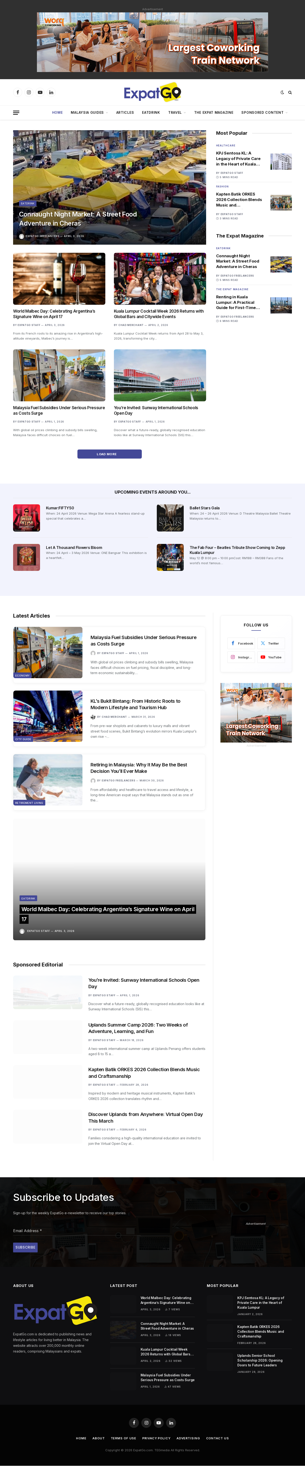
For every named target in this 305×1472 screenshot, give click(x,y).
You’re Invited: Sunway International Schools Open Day (156, 410)
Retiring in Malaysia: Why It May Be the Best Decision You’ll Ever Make (141, 769)
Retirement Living (29, 805)
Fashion (222, 186)
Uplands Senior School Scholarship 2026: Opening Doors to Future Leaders (259, 1366)
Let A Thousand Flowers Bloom (74, 547)
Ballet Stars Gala (205, 508)
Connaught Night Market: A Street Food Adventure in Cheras (82, 218)
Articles (125, 112)
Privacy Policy (156, 1444)
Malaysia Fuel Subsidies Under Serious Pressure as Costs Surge (59, 410)
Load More (109, 454)
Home (57, 112)
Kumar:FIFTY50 (60, 508)
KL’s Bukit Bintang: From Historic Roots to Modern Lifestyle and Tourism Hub (138, 704)
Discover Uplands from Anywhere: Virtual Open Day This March (143, 1117)
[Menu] (16, 112)
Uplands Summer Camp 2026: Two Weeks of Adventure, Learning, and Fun (140, 1013)
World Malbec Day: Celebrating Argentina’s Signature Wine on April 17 (54, 314)
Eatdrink (28, 202)
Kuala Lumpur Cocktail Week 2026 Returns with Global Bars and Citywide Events (159, 314)
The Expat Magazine (214, 112)
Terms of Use (123, 1444)
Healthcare (225, 145)
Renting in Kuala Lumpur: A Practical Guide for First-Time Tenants (236, 303)
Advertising (189, 1444)
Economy (22, 677)
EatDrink (151, 112)
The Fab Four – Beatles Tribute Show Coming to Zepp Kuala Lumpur (237, 550)
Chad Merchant (131, 325)
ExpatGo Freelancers (42, 236)
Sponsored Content (262, 112)
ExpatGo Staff (29, 325)
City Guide (23, 741)
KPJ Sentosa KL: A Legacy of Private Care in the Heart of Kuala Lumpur (238, 159)
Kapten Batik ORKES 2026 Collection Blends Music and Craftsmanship (239, 200)
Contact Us (218, 1444)
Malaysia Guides (87, 112)
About (97, 1444)
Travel (175, 112)
